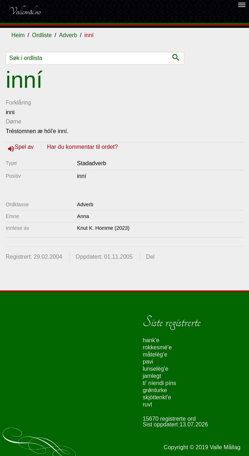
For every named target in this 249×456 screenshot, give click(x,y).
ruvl (147, 404)
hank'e (151, 340)
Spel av (25, 147)
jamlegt (152, 376)
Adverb (68, 35)
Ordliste (42, 35)
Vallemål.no (25, 11)
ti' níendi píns (159, 383)
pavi (148, 362)
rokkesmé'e (157, 347)
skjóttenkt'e (157, 397)
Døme (13, 121)
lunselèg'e (155, 369)
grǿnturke (155, 390)
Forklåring (18, 103)
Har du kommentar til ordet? (82, 147)
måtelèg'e (155, 354)
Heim (18, 35)
